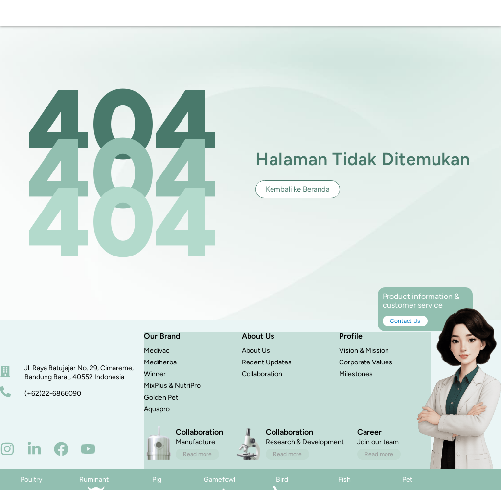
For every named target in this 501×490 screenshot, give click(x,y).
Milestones (356, 385)
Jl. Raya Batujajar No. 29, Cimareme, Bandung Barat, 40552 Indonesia (79, 383)
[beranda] (36, 354)
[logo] (37, 18)
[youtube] (88, 459)
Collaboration (262, 385)
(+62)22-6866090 (52, 404)
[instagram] (7, 459)
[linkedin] (34, 459)
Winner (155, 385)
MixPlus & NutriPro (172, 397)
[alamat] (5, 382)
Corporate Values (365, 373)
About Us (256, 362)
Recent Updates (267, 373)
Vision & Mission (364, 362)
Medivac (157, 362)
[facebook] (61, 459)
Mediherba (160, 373)
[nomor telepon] (5, 402)
